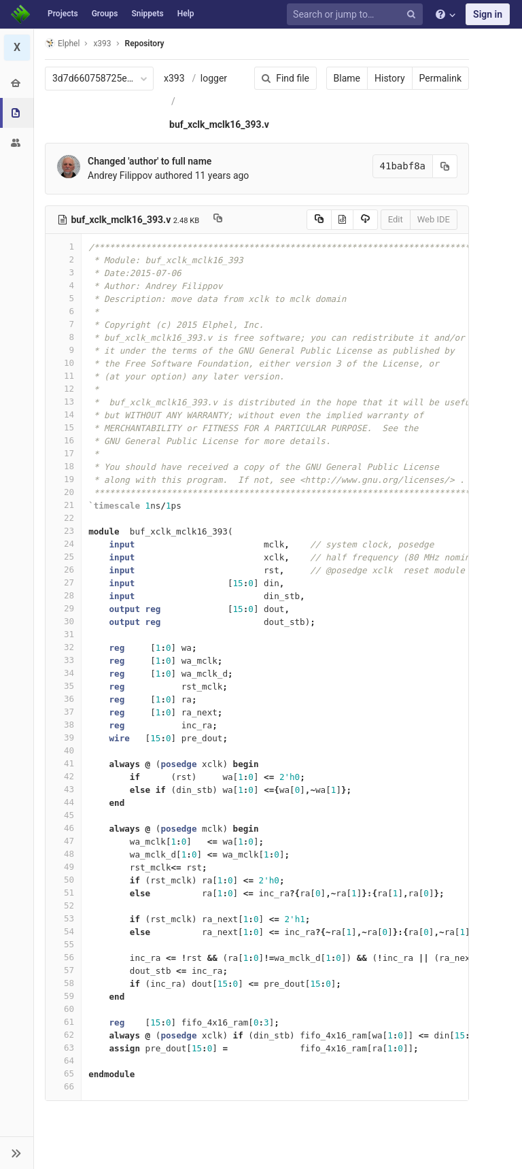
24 (63, 544)
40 (63, 750)
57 (63, 970)
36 (63, 699)
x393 (174, 78)
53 (63, 918)
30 (63, 621)
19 (63, 479)
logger (214, 78)
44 (63, 802)
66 (63, 1086)
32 (63, 647)
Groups (105, 13)
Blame (347, 78)
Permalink (440, 78)
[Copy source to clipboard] (319, 219)
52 (63, 905)
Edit (395, 219)
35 (63, 686)
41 (63, 763)
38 (63, 724)
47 (63, 841)
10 (63, 363)
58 (63, 983)
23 (63, 531)
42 (63, 776)
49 (63, 867)
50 (63, 880)
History (390, 78)
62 (63, 1035)
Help (185, 13)
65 (63, 1073)
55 (63, 944)
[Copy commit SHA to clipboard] (445, 166)
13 (63, 401)
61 (63, 1022)
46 (63, 828)
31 (63, 634)
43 (63, 789)
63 (63, 1048)
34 (63, 673)
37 (63, 712)
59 (63, 996)
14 (63, 414)
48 (63, 854)
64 (63, 1060)
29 (63, 608)
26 (63, 569)
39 (63, 737)
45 (63, 815)
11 (63, 376)
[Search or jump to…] (357, 14)
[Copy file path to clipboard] (217, 219)
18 (63, 466)
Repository (144, 43)
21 (63, 505)
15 (63, 427)
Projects (63, 13)
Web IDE (433, 219)
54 (63, 931)
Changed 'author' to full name (149, 161)
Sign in (487, 14)
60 (63, 1009)
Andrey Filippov (120, 175)
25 (63, 557)
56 (63, 957)
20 (63, 492)
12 (63, 389)
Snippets (147, 13)
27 (63, 582)
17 (63, 453)
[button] (16, 1152)
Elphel (62, 43)
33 (63, 660)
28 (63, 595)
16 (63, 440)
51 (63, 892)
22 (63, 518)
